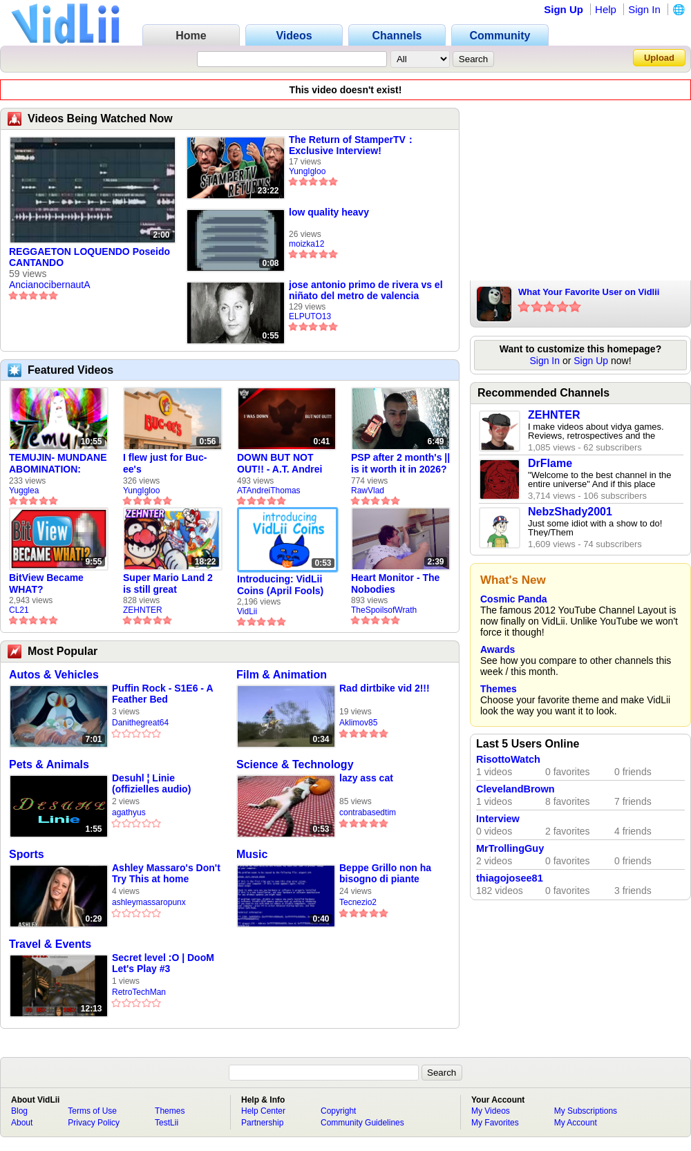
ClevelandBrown (515, 789)
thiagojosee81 (509, 878)
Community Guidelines (362, 1123)
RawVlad (367, 490)
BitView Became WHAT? (46, 583)
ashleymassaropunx (149, 902)
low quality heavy (329, 212)
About (21, 1123)
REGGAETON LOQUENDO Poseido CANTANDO (89, 257)
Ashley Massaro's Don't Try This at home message (166, 873)
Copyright (338, 1111)
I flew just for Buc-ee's (165, 463)
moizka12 (306, 244)
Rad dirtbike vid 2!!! (384, 688)
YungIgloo (307, 171)
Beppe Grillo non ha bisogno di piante (385, 873)
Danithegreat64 (140, 722)
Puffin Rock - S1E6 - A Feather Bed (162, 694)
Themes (498, 688)
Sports (26, 854)
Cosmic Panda (513, 599)
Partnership (262, 1123)
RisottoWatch (508, 759)
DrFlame (550, 463)
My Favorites (495, 1123)
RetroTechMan (139, 992)
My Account (575, 1123)
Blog (19, 1111)
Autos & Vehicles (54, 675)
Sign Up (563, 9)
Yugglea (24, 490)
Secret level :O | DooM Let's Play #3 (163, 963)
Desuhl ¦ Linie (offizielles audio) (151, 783)
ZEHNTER (142, 610)
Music (251, 854)
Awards (497, 649)
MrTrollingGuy (510, 848)
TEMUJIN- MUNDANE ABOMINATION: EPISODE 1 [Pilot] (58, 463)
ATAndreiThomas (269, 490)
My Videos (490, 1111)
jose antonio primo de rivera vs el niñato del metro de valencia (366, 290)
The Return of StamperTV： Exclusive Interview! (352, 145)
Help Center (263, 1111)
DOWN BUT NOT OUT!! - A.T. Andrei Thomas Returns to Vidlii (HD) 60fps (281, 463)
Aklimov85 (358, 722)
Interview (498, 818)
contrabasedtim (367, 812)
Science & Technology (295, 764)
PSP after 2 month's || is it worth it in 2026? (400, 463)
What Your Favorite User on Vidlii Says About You (588, 293)
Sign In (644, 9)
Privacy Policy (94, 1123)
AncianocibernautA (50, 284)
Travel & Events (50, 944)
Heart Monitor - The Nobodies (395, 583)
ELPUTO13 (310, 316)
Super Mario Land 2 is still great (168, 583)
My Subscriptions (585, 1111)
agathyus (129, 812)
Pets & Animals (49, 764)
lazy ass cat (366, 777)
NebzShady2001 (570, 511)
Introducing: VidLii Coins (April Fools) (280, 584)
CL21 (19, 610)
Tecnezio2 (358, 902)
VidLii (247, 611)
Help (605, 9)
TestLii (166, 1123)
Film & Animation (281, 675)
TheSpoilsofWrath (384, 610)
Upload (659, 58)
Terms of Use (92, 1111)
